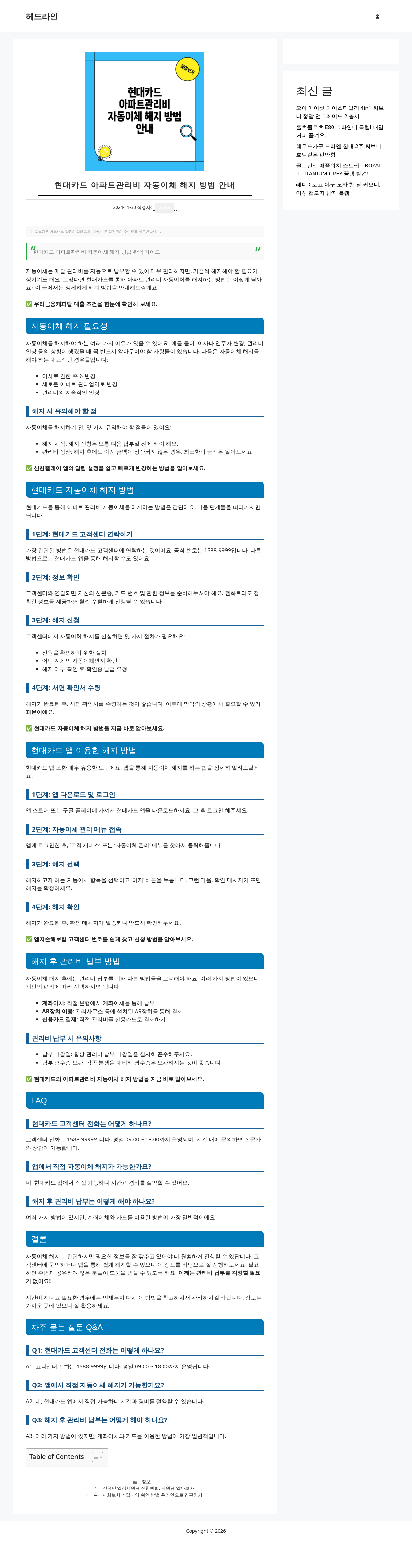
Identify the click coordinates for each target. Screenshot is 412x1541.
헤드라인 (42, 16)
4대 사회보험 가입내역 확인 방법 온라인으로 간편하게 (148, 1495)
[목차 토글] (94, 1457)
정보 (146, 1482)
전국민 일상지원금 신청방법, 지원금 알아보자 (148, 1488)
